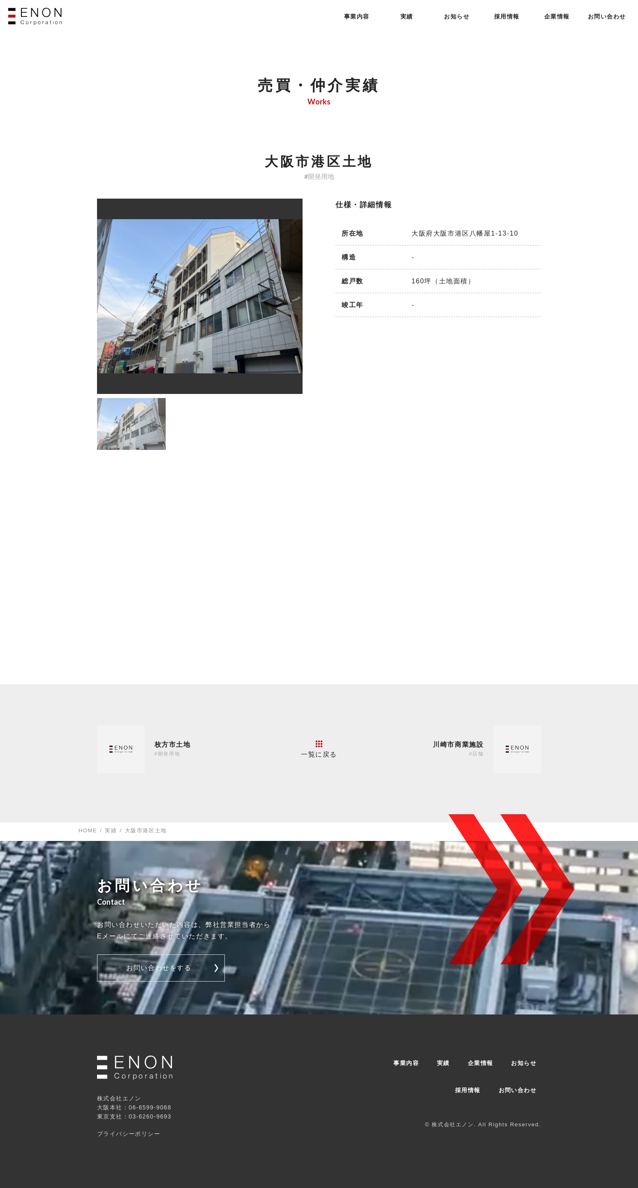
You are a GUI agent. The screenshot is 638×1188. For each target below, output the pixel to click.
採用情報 (507, 16)
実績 (406, 16)
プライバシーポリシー (128, 1133)
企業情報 (557, 16)
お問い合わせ (607, 16)
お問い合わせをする (158, 967)
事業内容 (357, 16)
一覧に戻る (319, 749)
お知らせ (456, 16)
